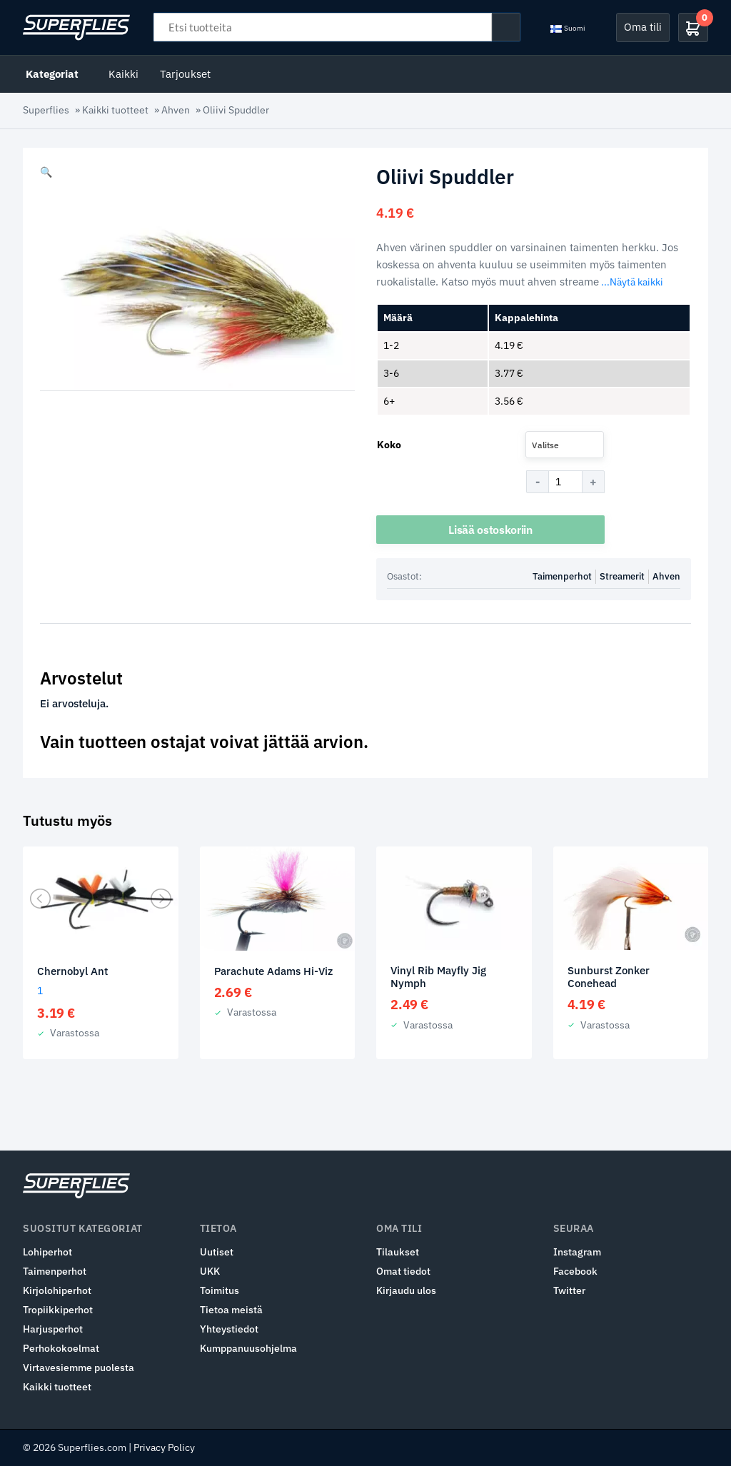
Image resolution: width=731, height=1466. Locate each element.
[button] (46, 172)
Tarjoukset (185, 74)
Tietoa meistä (231, 1309)
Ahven (175, 109)
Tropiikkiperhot (58, 1309)
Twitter (569, 1290)
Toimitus (219, 1290)
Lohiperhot (47, 1251)
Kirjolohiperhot (57, 1290)
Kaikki (123, 74)
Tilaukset (397, 1251)
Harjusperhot (53, 1329)
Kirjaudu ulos (406, 1290)
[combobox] (564, 444)
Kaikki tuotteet (115, 109)
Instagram (577, 1251)
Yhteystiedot (229, 1329)
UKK (210, 1271)
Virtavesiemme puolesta (78, 1367)
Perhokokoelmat (61, 1348)
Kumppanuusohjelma (248, 1348)
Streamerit (622, 577)
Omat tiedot (403, 1271)
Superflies (46, 109)
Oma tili (643, 27)
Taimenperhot (562, 577)
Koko (389, 444)
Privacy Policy (164, 1447)
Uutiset (216, 1251)
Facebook (575, 1271)
